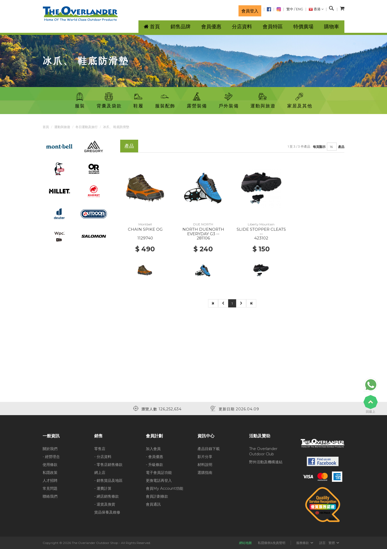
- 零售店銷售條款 (108, 464)
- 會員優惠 (154, 456)
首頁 (46, 127)
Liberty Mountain (261, 224)
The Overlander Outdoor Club (263, 451)
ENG (299, 9)
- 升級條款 (154, 464)
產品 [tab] (129, 146)
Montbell (145, 224)
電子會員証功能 (159, 472)
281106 (203, 238)
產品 (341, 147)
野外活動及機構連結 (265, 462)
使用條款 (50, 464)
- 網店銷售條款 (106, 496)
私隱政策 (50, 472)
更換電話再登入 (159, 480)
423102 (261, 238)
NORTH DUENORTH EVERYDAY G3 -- (203, 231)
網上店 (99, 472)
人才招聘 (50, 480)
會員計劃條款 (157, 496)
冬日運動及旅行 (86, 127)
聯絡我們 (50, 496)
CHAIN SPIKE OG (145, 229)
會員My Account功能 (164, 488)
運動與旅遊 (62, 127)
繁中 (289, 9)
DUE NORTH (203, 224)
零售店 (99, 448)
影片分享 (204, 456)
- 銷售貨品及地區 (108, 480)
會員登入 (249, 10)
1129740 (145, 238)
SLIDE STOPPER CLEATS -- (261, 231)
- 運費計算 (102, 488)
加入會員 (153, 448)
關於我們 (50, 448)
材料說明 (204, 464)
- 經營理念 (51, 456)
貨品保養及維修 (107, 512)
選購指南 (204, 472)
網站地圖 (245, 543)
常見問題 (50, 488)
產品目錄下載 (208, 448)
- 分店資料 (102, 456)
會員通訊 (153, 504)
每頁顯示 (319, 147)
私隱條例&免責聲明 (271, 543)
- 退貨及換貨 (104, 504)
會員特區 (273, 27)
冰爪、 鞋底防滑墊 (116, 127)
